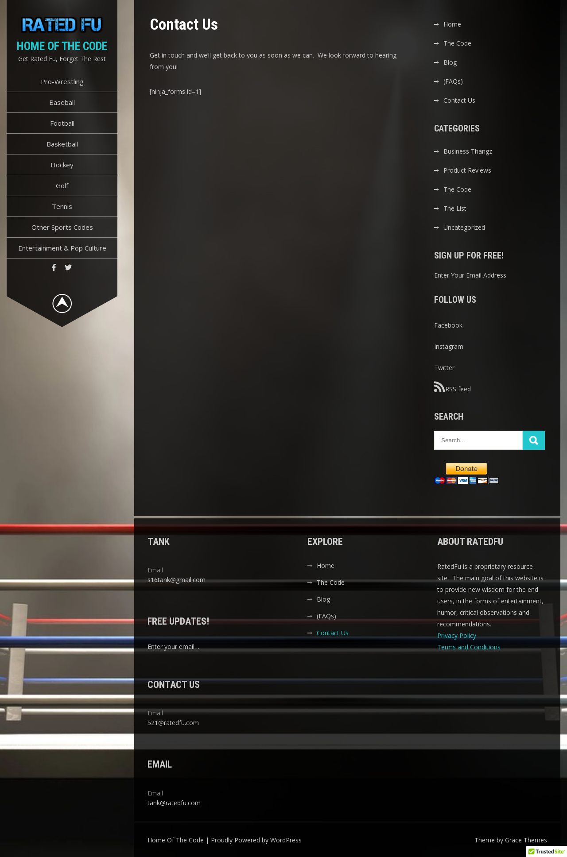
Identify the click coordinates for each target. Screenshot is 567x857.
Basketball (62, 143)
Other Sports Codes (62, 227)
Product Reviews (467, 170)
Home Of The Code (62, 46)
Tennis (62, 206)
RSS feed (452, 387)
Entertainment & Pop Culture (62, 247)
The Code (457, 43)
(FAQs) (453, 81)
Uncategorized (464, 227)
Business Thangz (467, 151)
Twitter (444, 367)
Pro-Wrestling (62, 81)
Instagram (448, 346)
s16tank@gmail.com (177, 579)
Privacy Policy (457, 635)
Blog (450, 62)
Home (452, 24)
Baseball (62, 102)
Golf (62, 185)
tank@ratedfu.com (174, 803)
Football (62, 123)
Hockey (62, 164)
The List (454, 208)
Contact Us (459, 100)
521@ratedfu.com (173, 722)
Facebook (448, 325)
